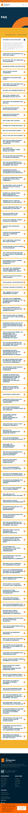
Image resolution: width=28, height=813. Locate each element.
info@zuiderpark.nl (5, 794)
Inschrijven (17, 783)
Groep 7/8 (17, 778)
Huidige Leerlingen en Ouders (10, 34)
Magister (3, 1)
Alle (2, 34)
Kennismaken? (4, 780)
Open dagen (17, 781)
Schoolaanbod (4, 778)
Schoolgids (17, 780)
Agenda (16, 784)
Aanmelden (3, 784)
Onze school (3, 783)
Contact (3, 786)
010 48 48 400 (4, 792)
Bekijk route (3, 800)
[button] (21, 808)
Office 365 (8, 1)
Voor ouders (3, 781)
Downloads (17, 786)
